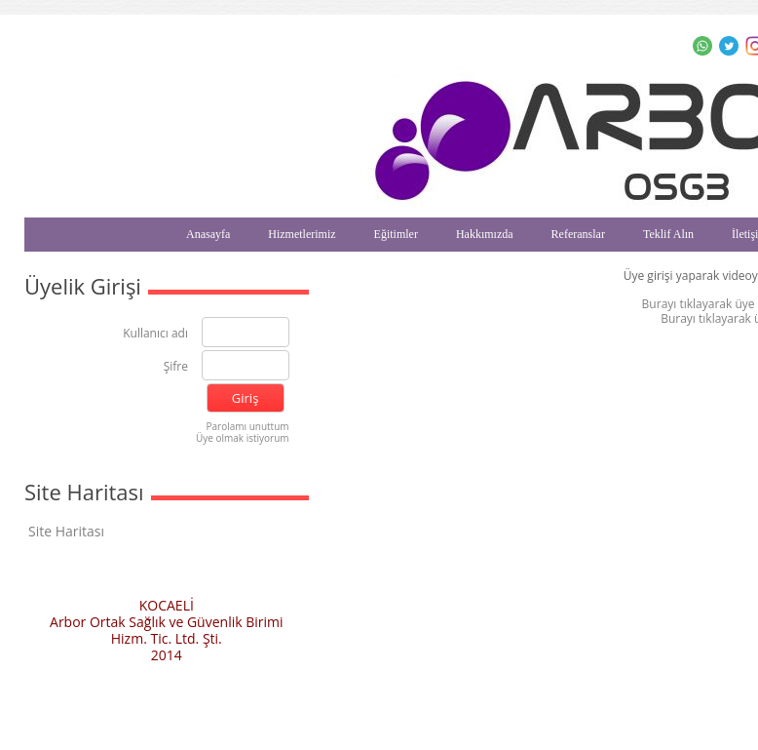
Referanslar (578, 234)
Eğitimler (396, 234)
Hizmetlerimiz (301, 234)
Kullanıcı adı (155, 334)
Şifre (176, 367)
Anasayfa (208, 234)
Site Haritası (66, 531)
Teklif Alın (668, 234)
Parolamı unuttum (248, 426)
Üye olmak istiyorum (242, 438)
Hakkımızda (484, 234)
